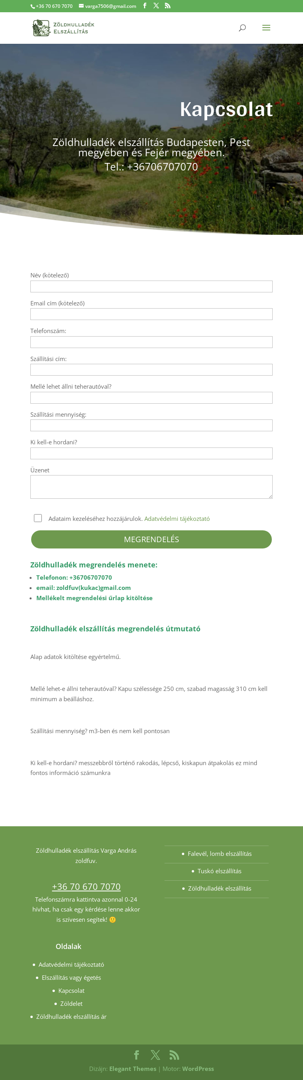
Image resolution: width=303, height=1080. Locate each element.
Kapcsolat (71, 990)
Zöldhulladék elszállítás (219, 888)
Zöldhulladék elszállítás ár (71, 1016)
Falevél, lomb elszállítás (220, 853)
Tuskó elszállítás (219, 871)
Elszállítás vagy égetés (71, 977)
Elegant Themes (132, 1069)
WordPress (198, 1069)
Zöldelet (71, 1003)
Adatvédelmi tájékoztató (177, 518)
